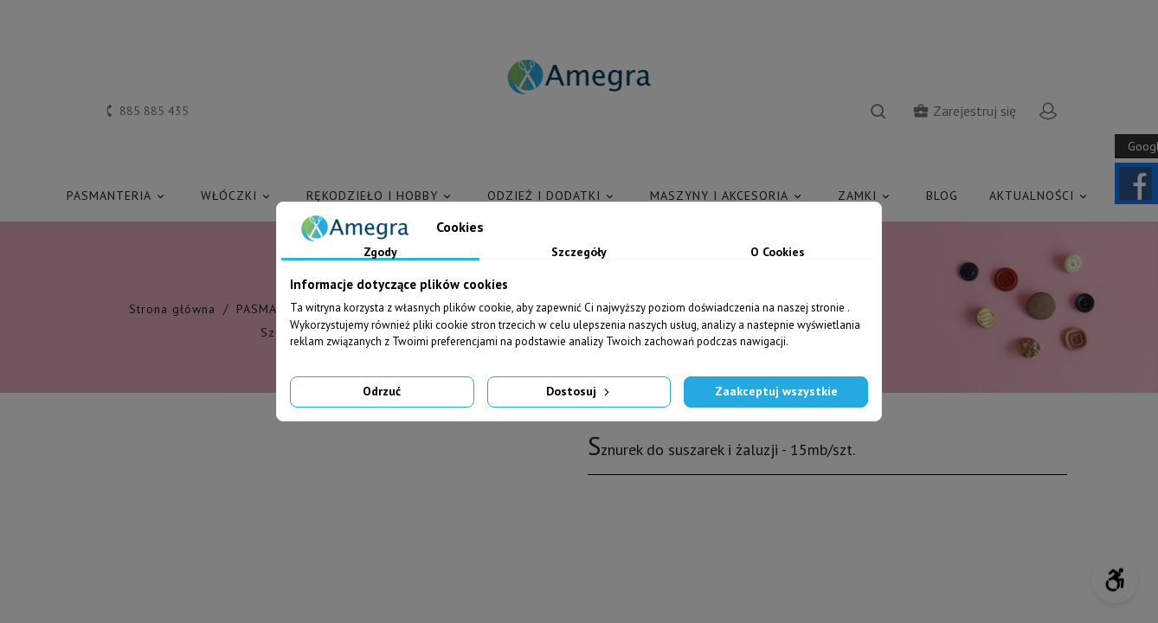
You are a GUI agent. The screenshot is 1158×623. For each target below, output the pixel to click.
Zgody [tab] (380, 253)
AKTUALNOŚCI (1040, 196)
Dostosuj (579, 391)
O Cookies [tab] (777, 253)
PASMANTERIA (118, 196)
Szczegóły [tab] (579, 253)
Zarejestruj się (964, 110)
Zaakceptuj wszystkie (776, 391)
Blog (942, 195)
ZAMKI (866, 196)
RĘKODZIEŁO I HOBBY (381, 196)
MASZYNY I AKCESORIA (728, 196)
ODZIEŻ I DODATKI (553, 196)
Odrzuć (382, 391)
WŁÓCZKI (238, 196)
